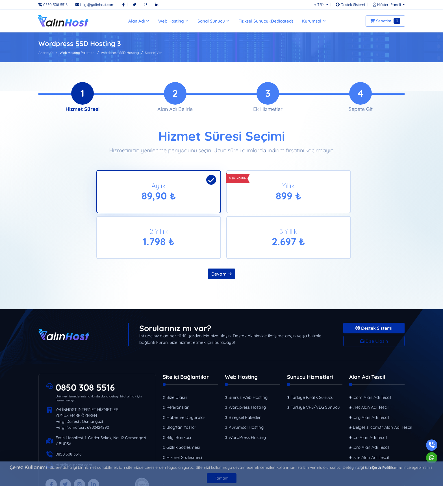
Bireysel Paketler (245, 375)
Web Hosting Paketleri (77, 52)
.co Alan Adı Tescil (370, 395)
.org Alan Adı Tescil (371, 375)
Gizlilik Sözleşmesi (183, 405)
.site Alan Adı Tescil (371, 415)
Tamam (222, 478)
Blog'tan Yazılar (181, 385)
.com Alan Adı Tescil (372, 355)
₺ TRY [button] (319, 4)
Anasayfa (45, 52)
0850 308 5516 (86, 345)
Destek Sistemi (373, 286)
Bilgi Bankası (178, 395)
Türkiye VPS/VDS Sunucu (315, 365)
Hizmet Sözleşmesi (184, 415)
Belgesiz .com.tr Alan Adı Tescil (379, 385)
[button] (387, 4)
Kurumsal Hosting (246, 385)
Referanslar (177, 365)
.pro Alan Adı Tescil (371, 405)
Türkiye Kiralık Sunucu (312, 355)
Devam (221, 231)
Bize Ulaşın (374, 299)
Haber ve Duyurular (185, 375)
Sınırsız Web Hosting (248, 355)
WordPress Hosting (247, 395)
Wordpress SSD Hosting (120, 52)
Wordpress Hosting (247, 365)
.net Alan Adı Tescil (370, 365)
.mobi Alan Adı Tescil (372, 425)
